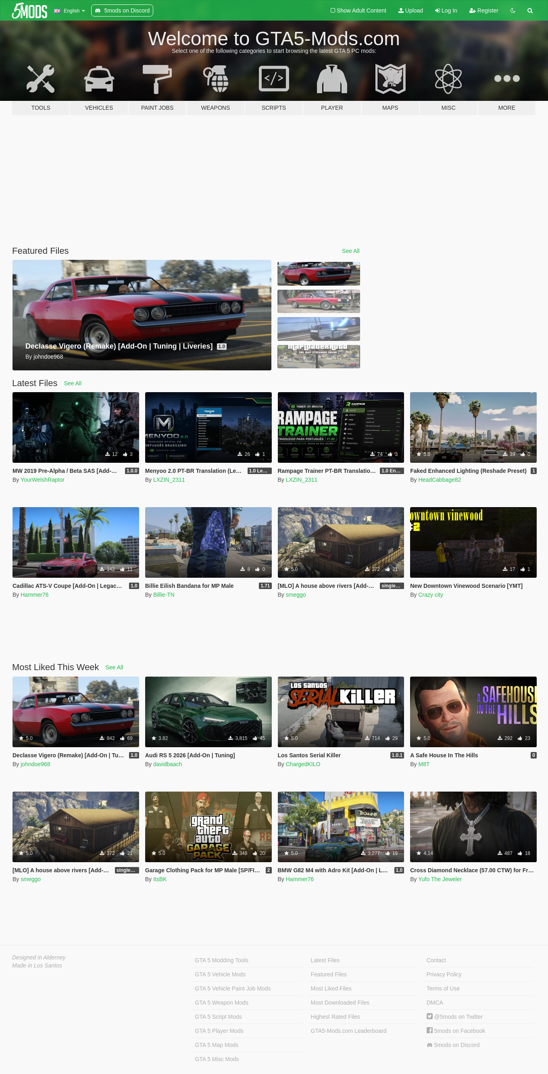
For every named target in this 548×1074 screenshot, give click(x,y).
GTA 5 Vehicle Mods (220, 974)
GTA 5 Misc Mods (217, 1059)
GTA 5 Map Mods (216, 1045)
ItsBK (160, 879)
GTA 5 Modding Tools (221, 960)
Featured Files (329, 974)
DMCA (435, 1002)
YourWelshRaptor (43, 479)
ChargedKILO (303, 764)
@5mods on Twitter (455, 1016)
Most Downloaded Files (340, 1002)
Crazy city (430, 594)
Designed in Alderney (39, 957)
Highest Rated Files (335, 1016)
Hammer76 (34, 594)
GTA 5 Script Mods (218, 1016)
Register (483, 10)
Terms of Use (443, 988)
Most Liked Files (331, 988)
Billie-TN (164, 594)
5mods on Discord (453, 1045)
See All (351, 251)
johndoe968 (35, 764)
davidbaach (167, 764)
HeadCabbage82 (439, 479)
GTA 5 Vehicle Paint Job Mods (233, 988)
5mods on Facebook (456, 1030)
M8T (423, 764)
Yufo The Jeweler (440, 879)
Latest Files (325, 960)
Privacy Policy (444, 974)
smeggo (296, 594)
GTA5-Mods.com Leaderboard (349, 1031)
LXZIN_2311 (169, 479)
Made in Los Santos (37, 965)
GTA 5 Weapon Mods (221, 1002)
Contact (436, 960)
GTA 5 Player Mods (219, 1031)
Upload (410, 10)
